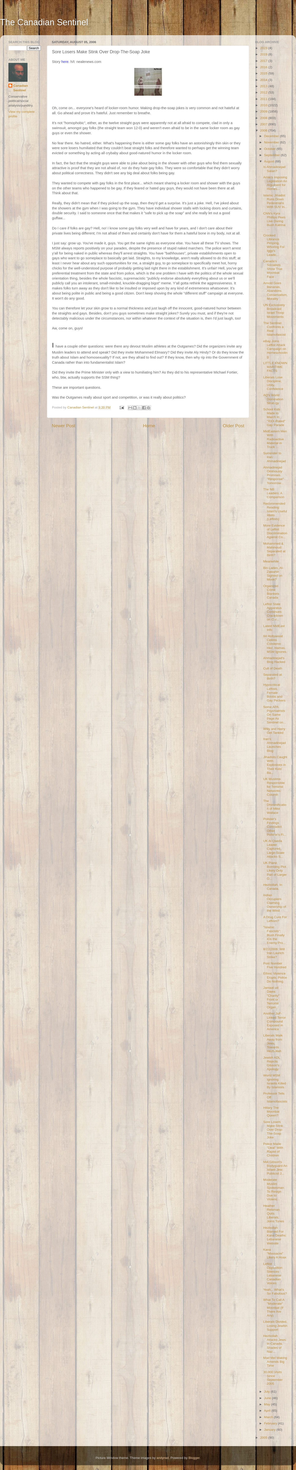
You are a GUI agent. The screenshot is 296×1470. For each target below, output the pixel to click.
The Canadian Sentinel (44, 22)
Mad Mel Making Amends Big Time (275, 1361)
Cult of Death (272, 668)
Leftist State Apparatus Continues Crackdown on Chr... (273, 611)
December (272, 136)
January (270, 1429)
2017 (264, 61)
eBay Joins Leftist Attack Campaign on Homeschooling (275, 349)
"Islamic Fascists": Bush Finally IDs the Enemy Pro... (274, 935)
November (272, 142)
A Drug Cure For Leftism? (275, 919)
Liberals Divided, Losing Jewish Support (275, 1325)
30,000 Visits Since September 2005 (273, 1378)
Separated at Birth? (272, 676)
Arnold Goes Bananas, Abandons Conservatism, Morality (275, 291)
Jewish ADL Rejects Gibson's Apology (271, 1063)
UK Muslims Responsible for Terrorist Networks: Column (274, 786)
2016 (264, 67)
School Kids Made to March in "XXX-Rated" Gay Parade (274, 417)
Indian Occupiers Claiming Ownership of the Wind (274, 903)
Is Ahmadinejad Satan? (274, 169)
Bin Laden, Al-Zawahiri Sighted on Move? (273, 573)
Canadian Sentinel (20, 88)
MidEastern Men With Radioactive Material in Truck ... (275, 439)
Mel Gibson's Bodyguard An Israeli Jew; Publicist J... (275, 1168)
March (269, 1417)
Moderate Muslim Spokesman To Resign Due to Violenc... (273, 1189)
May (267, 1404)
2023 (264, 48)
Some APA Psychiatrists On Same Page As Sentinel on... (274, 714)
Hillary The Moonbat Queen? (271, 1111)
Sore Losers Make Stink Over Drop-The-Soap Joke (273, 1129)
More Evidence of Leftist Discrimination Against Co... (275, 531)
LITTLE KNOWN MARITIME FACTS (275, 367)
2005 (264, 1437)
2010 (264, 105)
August (269, 161)
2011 (264, 99)
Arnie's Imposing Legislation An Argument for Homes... (275, 183)
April (267, 1410)
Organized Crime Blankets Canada (271, 592)
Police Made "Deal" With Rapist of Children (273, 1149)
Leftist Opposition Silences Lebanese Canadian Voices (273, 1273)
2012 (264, 92)
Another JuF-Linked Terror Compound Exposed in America (274, 1021)
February (271, 1423)
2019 (264, 54)
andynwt (162, 1458)
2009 (264, 111)
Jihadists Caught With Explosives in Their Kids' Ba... (275, 765)
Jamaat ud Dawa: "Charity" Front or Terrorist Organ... (271, 997)
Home (149, 425)
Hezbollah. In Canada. (272, 886)
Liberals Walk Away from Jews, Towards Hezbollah (273, 1043)
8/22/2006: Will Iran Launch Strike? (274, 953)
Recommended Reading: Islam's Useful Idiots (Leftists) (275, 511)
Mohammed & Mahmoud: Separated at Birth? (274, 549)
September (272, 155)
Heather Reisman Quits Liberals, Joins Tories (273, 1213)
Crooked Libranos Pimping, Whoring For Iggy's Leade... (274, 245)
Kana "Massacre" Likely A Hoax (274, 1253)
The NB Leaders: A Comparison (273, 493)
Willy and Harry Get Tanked (274, 731)
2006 (264, 130)
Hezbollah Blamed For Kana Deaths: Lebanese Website (275, 1235)
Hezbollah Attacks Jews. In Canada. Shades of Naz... (275, 1343)
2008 (264, 118)
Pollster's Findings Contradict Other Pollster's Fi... (274, 826)
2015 (264, 73)
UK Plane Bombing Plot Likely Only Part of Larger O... (275, 870)
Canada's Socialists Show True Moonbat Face (273, 269)
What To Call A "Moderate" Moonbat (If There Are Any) (273, 1307)
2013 (264, 86)
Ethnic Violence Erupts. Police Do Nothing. (275, 977)
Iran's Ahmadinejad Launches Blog (274, 745)
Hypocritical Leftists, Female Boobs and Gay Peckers (274, 692)
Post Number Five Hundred (274, 965)
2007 (264, 124)
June (268, 1398)
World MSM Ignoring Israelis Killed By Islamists (274, 1081)
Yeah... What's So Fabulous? (275, 1291)
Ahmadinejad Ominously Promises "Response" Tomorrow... (273, 475)
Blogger (193, 1458)
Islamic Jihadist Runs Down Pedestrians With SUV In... (275, 201)
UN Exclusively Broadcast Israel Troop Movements (274, 311)
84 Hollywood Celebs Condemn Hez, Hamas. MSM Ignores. (275, 644)
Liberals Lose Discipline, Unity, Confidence (273, 383)
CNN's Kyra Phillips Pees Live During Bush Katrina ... (274, 221)
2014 (264, 80)
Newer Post (63, 425)
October (270, 149)
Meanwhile (271, 561)
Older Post (233, 425)
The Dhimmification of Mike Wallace (274, 807)
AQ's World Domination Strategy (273, 399)
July (267, 1391)
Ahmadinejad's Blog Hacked (274, 660)
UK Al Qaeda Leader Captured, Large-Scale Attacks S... (273, 848)
